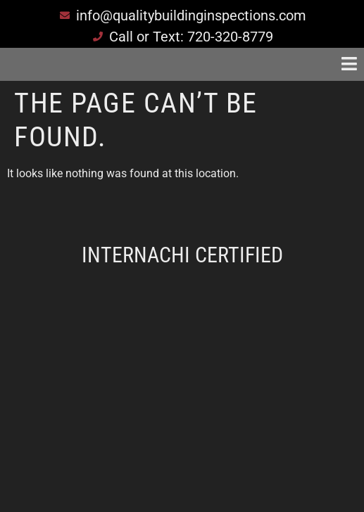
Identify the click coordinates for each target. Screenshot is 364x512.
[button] (309, 64)
